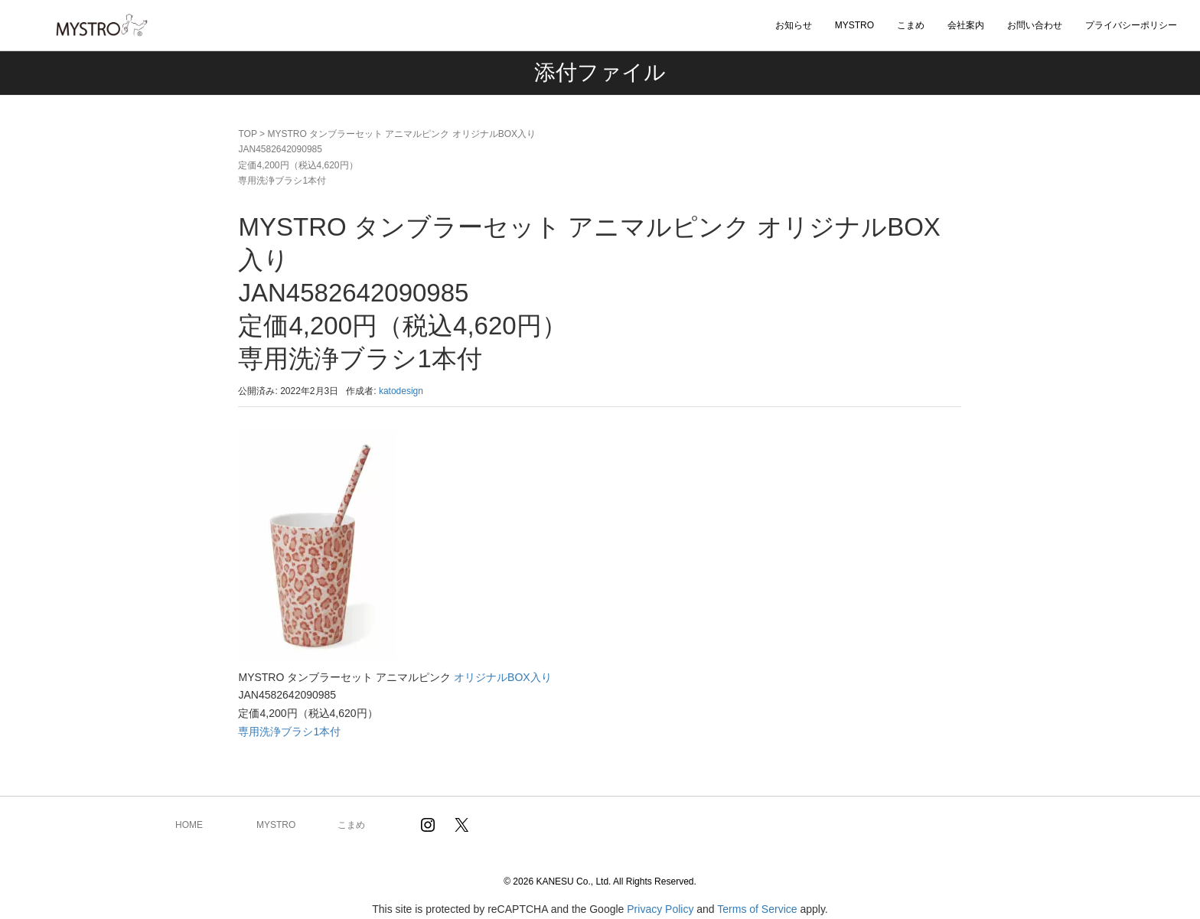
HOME (189, 825)
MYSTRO (854, 25)
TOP (247, 134)
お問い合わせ (1034, 25)
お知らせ (793, 25)
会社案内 (965, 25)
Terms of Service (757, 909)
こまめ (910, 25)
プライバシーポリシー (1131, 25)
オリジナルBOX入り (503, 677)
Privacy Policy (660, 909)
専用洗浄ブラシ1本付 (289, 731)
